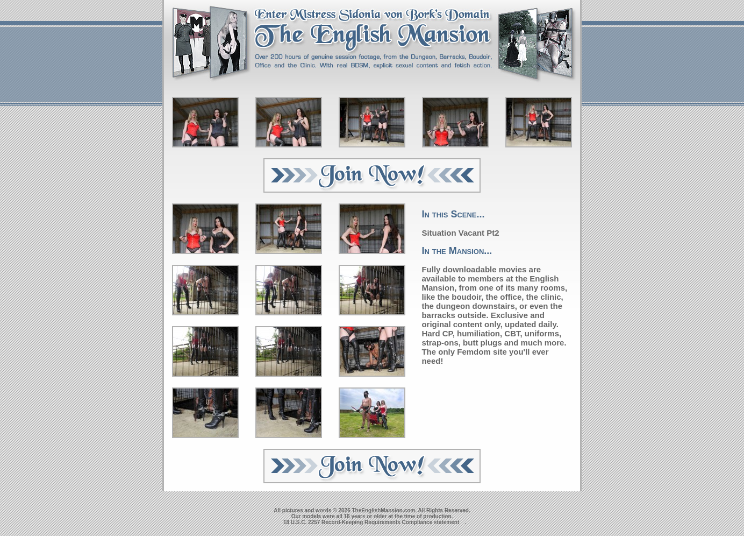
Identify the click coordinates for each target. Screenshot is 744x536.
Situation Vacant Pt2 (460, 232)
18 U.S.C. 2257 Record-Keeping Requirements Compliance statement (371, 522)
